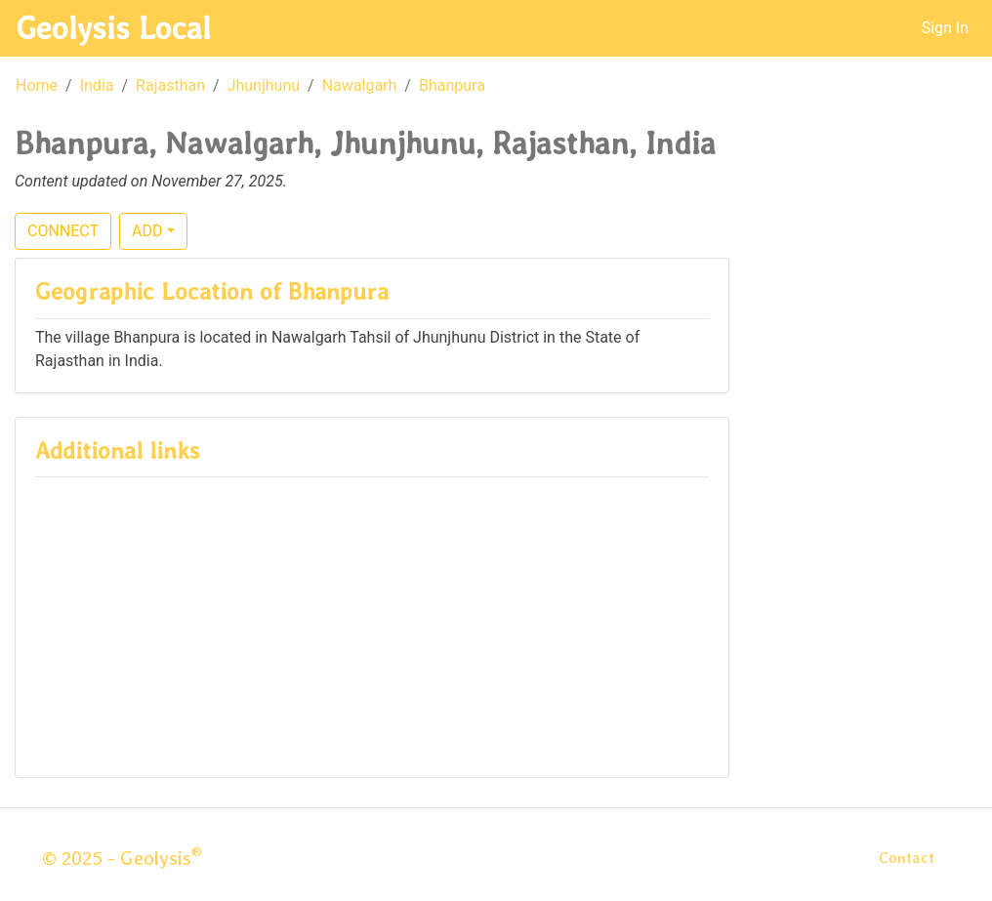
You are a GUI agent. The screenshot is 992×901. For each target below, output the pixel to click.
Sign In (945, 28)
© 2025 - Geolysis (122, 858)
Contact (906, 857)
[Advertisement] (372, 621)
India (97, 85)
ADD (147, 231)
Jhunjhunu (263, 85)
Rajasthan (170, 85)
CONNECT (63, 231)
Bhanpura (452, 85)
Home (37, 85)
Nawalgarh (359, 85)
